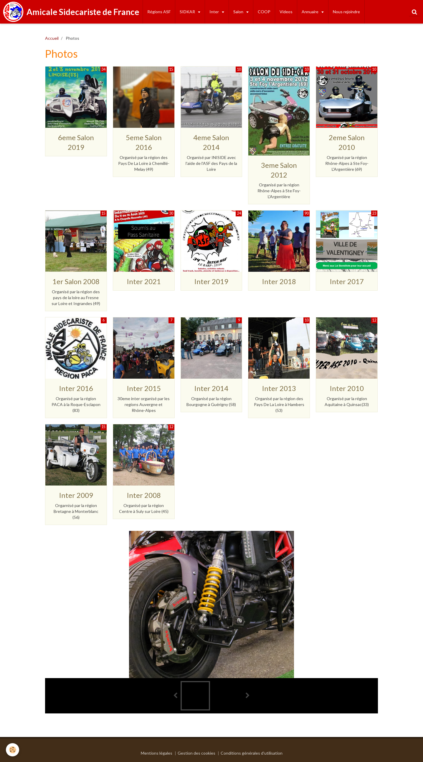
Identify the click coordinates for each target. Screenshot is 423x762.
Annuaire (310, 11)
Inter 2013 (279, 388)
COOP (264, 11)
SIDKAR (188, 11)
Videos (286, 11)
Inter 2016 (76, 388)
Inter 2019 (211, 281)
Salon (238, 11)
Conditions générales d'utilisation (251, 753)
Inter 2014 (211, 388)
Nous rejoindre (346, 11)
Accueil (52, 38)
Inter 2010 (347, 388)
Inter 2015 (144, 388)
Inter (214, 11)
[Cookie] (12, 749)
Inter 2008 (144, 495)
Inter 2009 (76, 495)
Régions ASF (159, 11)
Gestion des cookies (196, 753)
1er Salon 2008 (76, 281)
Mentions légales (156, 753)
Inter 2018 (279, 281)
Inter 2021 (144, 281)
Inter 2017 (347, 281)
